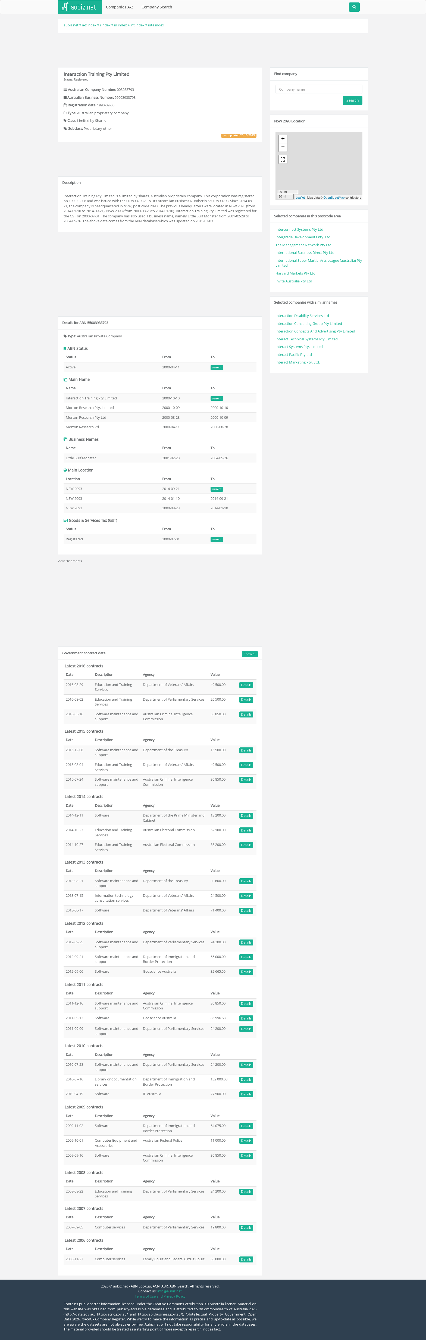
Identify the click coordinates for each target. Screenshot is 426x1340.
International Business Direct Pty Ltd (304, 252)
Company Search (157, 7)
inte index (156, 25)
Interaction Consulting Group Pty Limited (308, 323)
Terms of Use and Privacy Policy (160, 1296)
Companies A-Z (119, 7)
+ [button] (283, 139)
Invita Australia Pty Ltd (293, 281)
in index (120, 25)
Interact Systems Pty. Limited (299, 346)
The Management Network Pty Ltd (303, 244)
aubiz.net (71, 25)
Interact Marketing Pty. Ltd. (297, 362)
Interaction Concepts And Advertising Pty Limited (315, 331)
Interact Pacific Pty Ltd (293, 354)
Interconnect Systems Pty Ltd (299, 229)
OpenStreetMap (334, 197)
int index (137, 25)
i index (105, 25)
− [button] (283, 147)
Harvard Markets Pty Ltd (295, 273)
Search (352, 100)
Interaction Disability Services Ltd (302, 315)
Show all (250, 654)
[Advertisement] (213, 49)
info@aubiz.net (169, 1291)
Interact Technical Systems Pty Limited (306, 339)
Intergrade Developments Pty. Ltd (302, 237)
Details (246, 685)
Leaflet (300, 197)
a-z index (89, 25)
